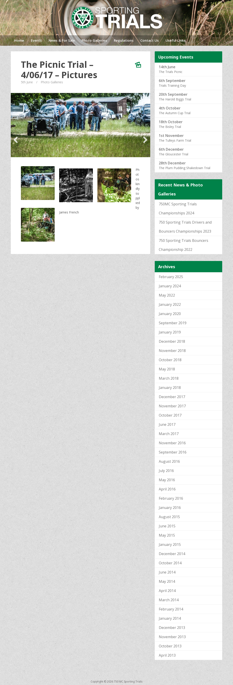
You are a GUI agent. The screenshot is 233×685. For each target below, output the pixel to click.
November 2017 (172, 406)
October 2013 (170, 646)
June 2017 (167, 424)
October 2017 (170, 415)
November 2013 (172, 636)
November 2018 (172, 350)
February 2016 (171, 498)
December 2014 (172, 553)
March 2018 (169, 378)
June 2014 (167, 572)
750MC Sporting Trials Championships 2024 (178, 208)
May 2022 (167, 295)
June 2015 (167, 526)
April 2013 (167, 655)
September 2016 (172, 452)
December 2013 (172, 627)
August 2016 (169, 461)
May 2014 (167, 581)
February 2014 (171, 609)
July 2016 (166, 470)
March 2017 (169, 433)
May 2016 (167, 479)
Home (19, 40)
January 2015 (170, 544)
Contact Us (149, 40)
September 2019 (172, 322)
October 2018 (170, 359)
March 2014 (169, 599)
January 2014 (170, 618)
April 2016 (167, 489)
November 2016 (172, 442)
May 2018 (167, 369)
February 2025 (171, 276)
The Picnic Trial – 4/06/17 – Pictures (59, 70)
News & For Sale (62, 40)
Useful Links (176, 40)
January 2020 (170, 313)
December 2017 (172, 396)
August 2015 (169, 516)
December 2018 (172, 341)
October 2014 (170, 562)
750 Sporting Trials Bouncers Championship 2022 (183, 245)
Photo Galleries (94, 40)
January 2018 (170, 387)
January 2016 (170, 507)
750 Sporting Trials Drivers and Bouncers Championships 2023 (185, 227)
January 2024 (170, 286)
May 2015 (167, 535)
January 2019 (170, 332)
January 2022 (170, 304)
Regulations (124, 40)
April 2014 (167, 590)
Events (36, 40)
